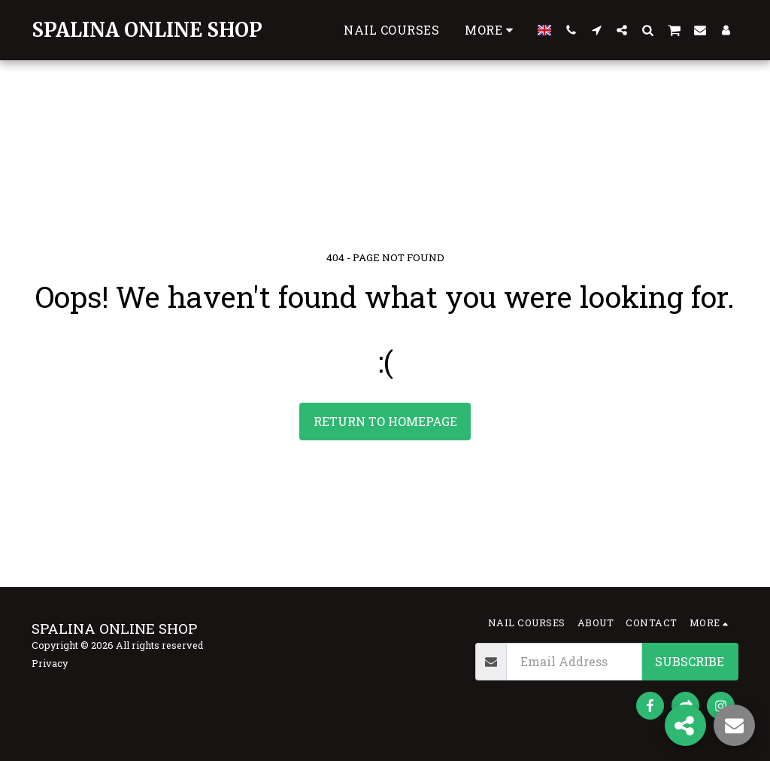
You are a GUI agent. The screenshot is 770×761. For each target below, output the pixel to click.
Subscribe (689, 661)
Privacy (50, 663)
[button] (571, 29)
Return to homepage (385, 421)
